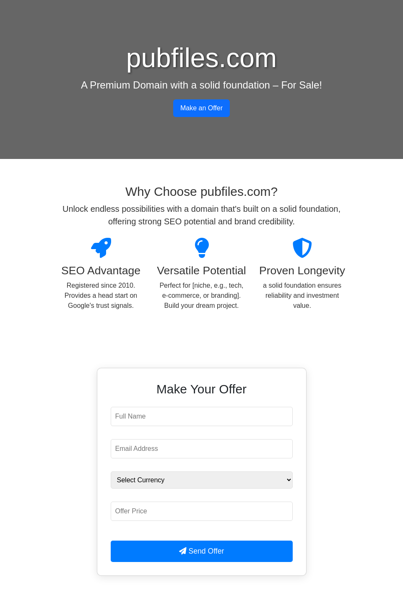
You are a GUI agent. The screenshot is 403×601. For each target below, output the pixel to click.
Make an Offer (201, 108)
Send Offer (201, 551)
